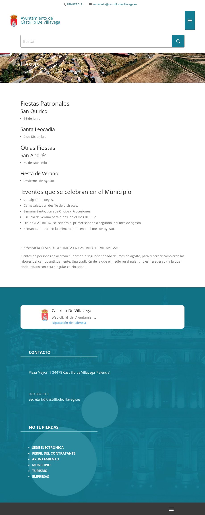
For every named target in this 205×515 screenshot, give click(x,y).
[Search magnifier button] (178, 41)
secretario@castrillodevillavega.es (115, 4)
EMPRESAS (40, 476)
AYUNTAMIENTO (45, 459)
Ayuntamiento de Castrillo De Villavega (40, 20)
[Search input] (96, 41)
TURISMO (40, 470)
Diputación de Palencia (69, 323)
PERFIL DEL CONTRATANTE (53, 453)
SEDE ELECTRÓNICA (48, 447)
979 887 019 (74, 4)
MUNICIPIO (41, 465)
